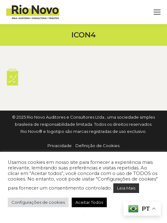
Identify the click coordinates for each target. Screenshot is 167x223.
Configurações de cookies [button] (38, 202)
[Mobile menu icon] (157, 12)
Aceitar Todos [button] (89, 202)
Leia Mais (126, 188)
